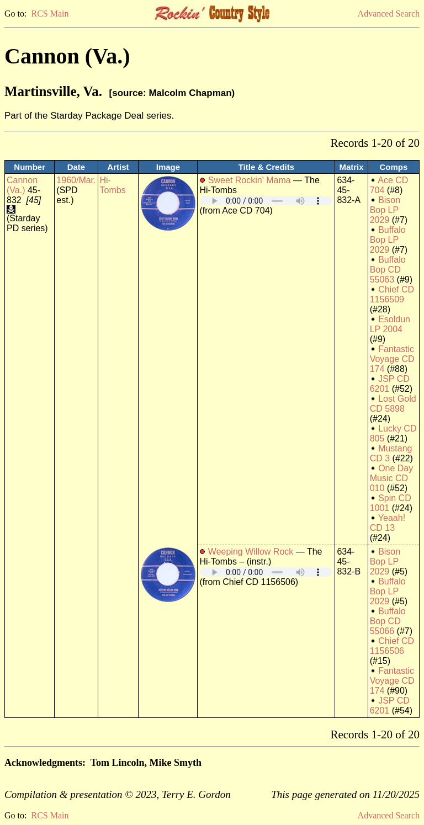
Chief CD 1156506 (392, 646)
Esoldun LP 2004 (390, 324)
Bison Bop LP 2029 (385, 210)
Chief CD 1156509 (392, 294)
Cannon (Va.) (22, 185)
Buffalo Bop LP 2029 (388, 239)
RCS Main (49, 13)
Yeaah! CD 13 (387, 523)
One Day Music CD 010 (392, 478)
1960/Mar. (76, 180)
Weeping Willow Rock (250, 551)
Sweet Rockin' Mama (249, 180)
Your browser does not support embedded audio (266, 200)
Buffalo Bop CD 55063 (388, 269)
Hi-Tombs (113, 185)
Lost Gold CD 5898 (393, 403)
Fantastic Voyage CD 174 (392, 359)
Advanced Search (389, 13)
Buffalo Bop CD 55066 (388, 621)
